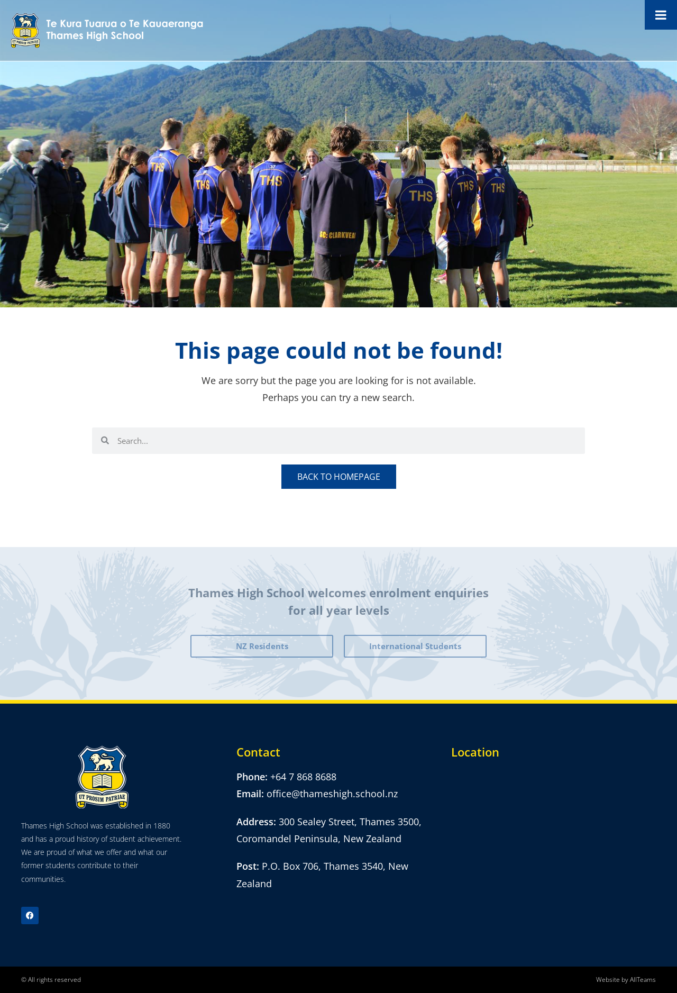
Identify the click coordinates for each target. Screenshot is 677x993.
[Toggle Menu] (661, 15)
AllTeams (643, 979)
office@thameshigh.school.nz (332, 793)
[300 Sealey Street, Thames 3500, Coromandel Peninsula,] (553, 821)
